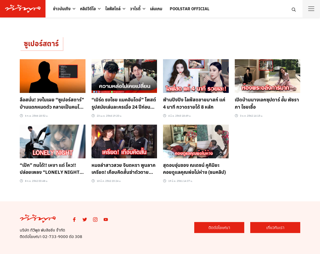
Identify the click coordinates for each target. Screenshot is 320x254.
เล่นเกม (156, 8)
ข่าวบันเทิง (61, 8)
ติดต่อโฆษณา (219, 227)
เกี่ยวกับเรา (275, 227)
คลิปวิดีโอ (88, 8)
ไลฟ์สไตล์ (112, 8)
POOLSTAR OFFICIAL (189, 8)
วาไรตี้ (135, 8)
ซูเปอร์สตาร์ (41, 43)
